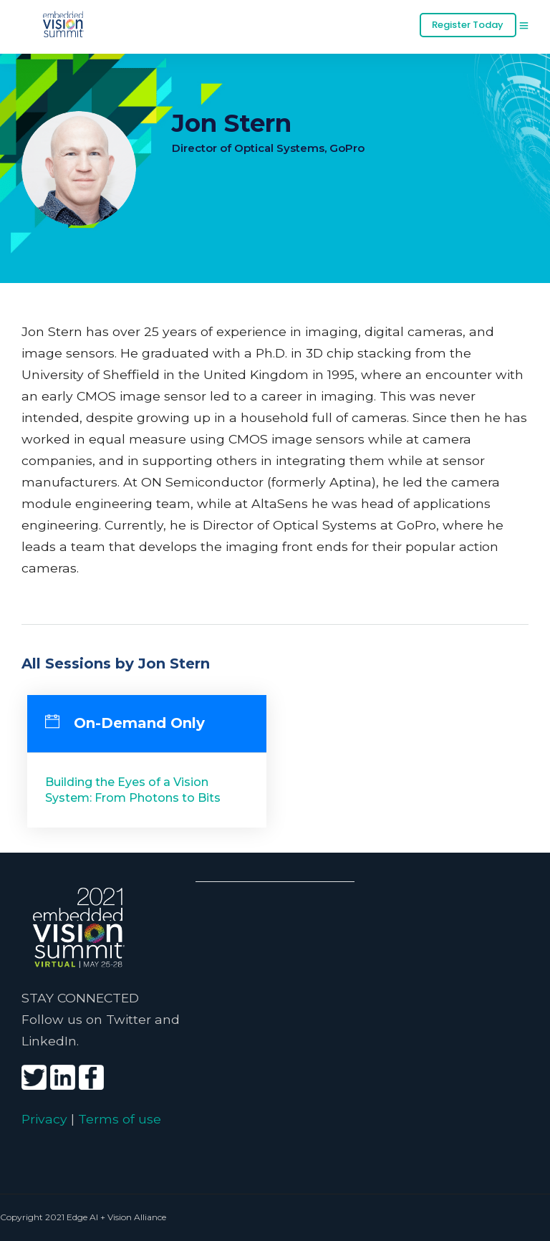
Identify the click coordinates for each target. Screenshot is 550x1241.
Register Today (467, 25)
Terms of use (119, 1118)
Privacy (44, 1118)
